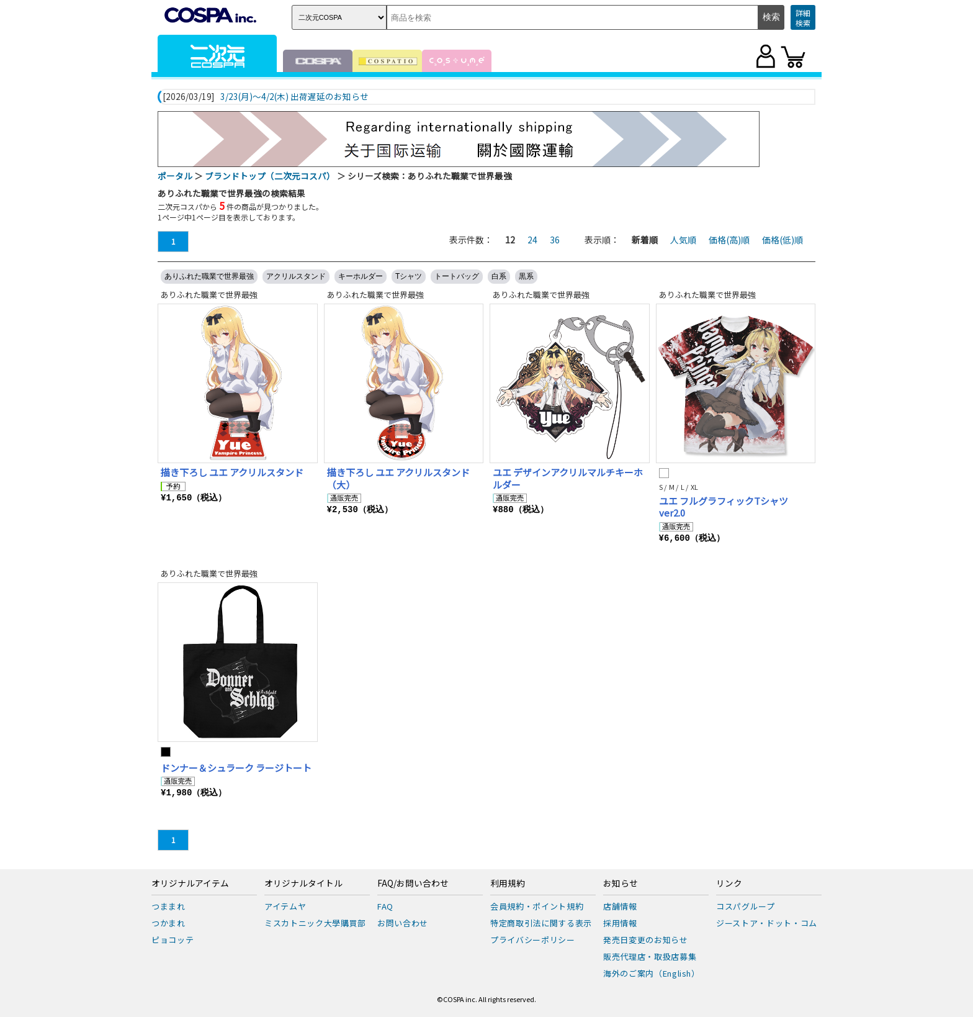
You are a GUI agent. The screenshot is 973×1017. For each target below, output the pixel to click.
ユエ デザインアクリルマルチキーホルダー (568, 478)
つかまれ (168, 923)
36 (555, 239)
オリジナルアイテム (190, 883)
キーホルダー (360, 276)
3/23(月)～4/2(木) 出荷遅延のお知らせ (294, 96)
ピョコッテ (172, 940)
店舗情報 (620, 906)
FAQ (385, 906)
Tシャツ (408, 276)
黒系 (526, 276)
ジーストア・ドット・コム (766, 923)
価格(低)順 (782, 239)
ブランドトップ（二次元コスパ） (270, 176)
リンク (729, 883)
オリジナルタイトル (303, 883)
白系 (498, 276)
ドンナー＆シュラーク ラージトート (236, 767)
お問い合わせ (402, 923)
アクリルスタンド (296, 276)
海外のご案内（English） (651, 973)
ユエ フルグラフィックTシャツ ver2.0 (723, 507)
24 (532, 239)
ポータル (175, 176)
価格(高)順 (729, 239)
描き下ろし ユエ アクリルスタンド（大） (398, 478)
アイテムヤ (285, 906)
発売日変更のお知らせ (645, 940)
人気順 (683, 239)
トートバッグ (456, 276)
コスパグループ (745, 906)
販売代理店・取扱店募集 (649, 956)
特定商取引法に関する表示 (541, 923)
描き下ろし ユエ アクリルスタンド (232, 472)
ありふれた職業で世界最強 (209, 276)
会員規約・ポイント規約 (536, 906)
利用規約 (507, 883)
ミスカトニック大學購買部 (315, 923)
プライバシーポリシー (532, 940)
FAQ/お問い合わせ (413, 883)
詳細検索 (803, 17)
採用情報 (620, 923)
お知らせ (620, 883)
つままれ (168, 906)
